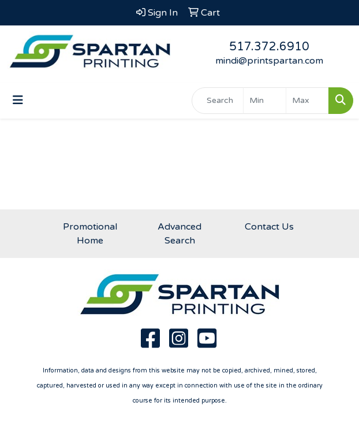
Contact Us (269, 227)
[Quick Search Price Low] (264, 100)
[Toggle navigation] (18, 100)
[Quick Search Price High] (307, 100)
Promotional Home (90, 233)
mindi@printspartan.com (269, 61)
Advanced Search (179, 233)
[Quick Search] (218, 100)
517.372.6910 (269, 47)
